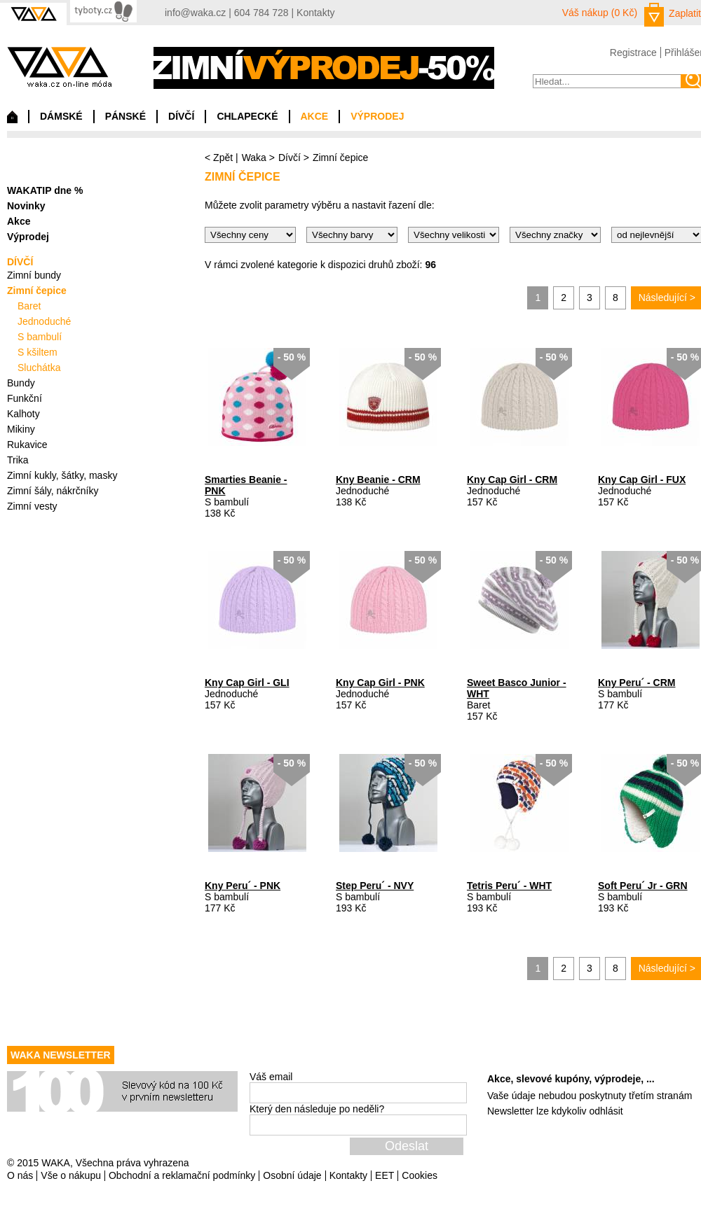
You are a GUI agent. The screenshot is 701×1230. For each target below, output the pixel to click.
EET (384, 1175)
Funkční (24, 398)
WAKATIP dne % (45, 190)
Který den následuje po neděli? (317, 1108)
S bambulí (40, 336)
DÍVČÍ (181, 116)
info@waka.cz (195, 12)
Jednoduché (44, 321)
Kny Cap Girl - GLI (247, 682)
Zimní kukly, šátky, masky (62, 475)
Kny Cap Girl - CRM (512, 479)
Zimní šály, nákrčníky (52, 490)
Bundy (21, 383)
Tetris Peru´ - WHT (509, 885)
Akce (18, 221)
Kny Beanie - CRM (378, 479)
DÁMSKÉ (61, 116)
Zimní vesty (32, 506)
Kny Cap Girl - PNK (380, 682)
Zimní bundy (34, 275)
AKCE (315, 116)
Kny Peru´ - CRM (636, 682)
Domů (12, 120)
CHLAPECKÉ (247, 116)
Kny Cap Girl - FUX (642, 479)
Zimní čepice (37, 290)
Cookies (419, 1175)
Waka (254, 157)
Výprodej (28, 236)
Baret (29, 306)
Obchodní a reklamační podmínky (182, 1175)
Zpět (223, 157)
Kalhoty (23, 413)
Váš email (271, 1076)
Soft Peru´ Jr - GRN (643, 885)
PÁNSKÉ (125, 116)
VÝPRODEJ (377, 116)
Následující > (667, 297)
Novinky (26, 205)
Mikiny (21, 429)
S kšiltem (37, 352)
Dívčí (289, 157)
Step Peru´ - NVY (375, 885)
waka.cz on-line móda (59, 67)
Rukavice (27, 444)
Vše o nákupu (71, 1175)
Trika (18, 460)
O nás (20, 1175)
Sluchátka (39, 367)
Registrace (633, 52)
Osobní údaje (292, 1175)
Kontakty (315, 12)
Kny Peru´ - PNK (242, 885)
